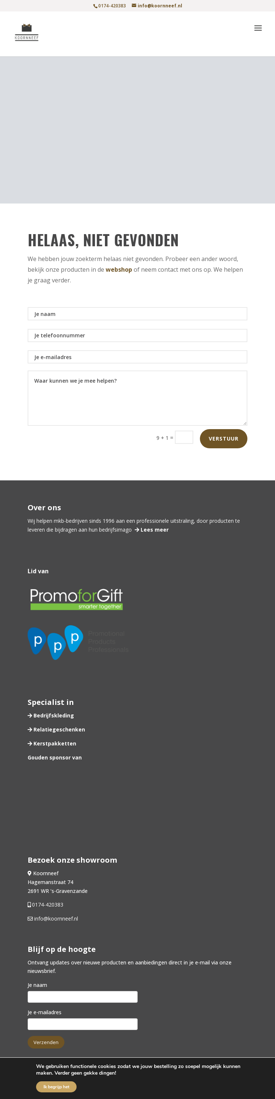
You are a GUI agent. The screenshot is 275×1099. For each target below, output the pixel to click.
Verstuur (224, 438)
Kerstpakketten (54, 743)
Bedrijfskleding (53, 715)
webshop (119, 269)
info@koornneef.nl (55, 918)
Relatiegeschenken (58, 729)
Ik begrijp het (56, 1087)
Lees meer (154, 529)
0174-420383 (47, 904)
